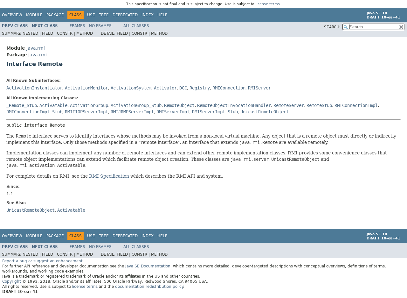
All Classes (136, 26)
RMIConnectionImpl (356, 105)
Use (91, 15)
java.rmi (35, 48)
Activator (165, 87)
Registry (200, 87)
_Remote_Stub (21, 105)
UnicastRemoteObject (264, 111)
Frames (77, 26)
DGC (183, 87)
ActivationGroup (89, 105)
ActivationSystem (131, 87)
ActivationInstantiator (34, 87)
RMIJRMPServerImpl (132, 111)
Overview (12, 15)
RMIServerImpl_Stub (215, 111)
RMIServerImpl (173, 111)
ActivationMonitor (86, 87)
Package (55, 15)
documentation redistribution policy (149, 286)
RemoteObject (179, 105)
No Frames (100, 26)
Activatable (53, 105)
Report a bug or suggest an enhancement (42, 261)
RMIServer (259, 87)
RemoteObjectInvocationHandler (234, 105)
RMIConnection (228, 87)
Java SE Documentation (147, 266)
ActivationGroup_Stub (136, 105)
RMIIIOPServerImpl (86, 111)
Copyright (11, 281)
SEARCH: (332, 27)
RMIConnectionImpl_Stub (34, 111)
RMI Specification (109, 176)
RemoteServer (288, 105)
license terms (268, 4)
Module (34, 15)
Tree (104, 15)
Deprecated (125, 15)
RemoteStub (319, 105)
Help (162, 15)
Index (147, 15)
